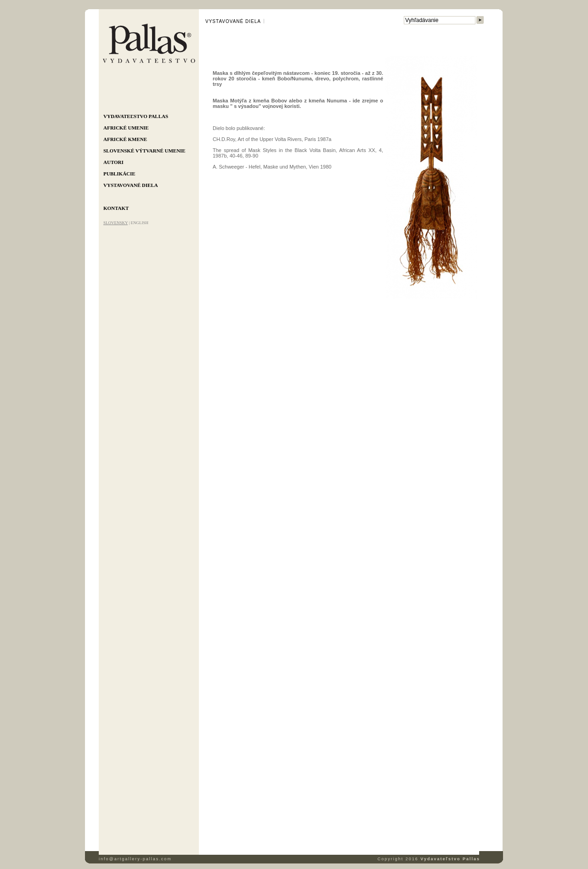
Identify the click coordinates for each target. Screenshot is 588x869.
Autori (113, 162)
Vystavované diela (130, 185)
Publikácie (119, 173)
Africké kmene (125, 139)
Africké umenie (126, 127)
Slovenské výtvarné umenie (144, 150)
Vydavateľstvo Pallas (135, 116)
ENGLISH (139, 222)
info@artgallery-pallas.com (135, 859)
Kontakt (116, 208)
